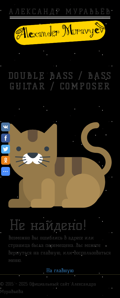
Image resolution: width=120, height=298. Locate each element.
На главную (60, 270)
